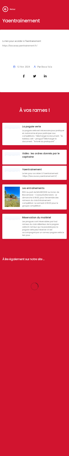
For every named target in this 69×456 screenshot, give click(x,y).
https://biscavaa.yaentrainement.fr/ (19, 45)
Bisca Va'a (46, 66)
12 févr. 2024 (23, 66)
